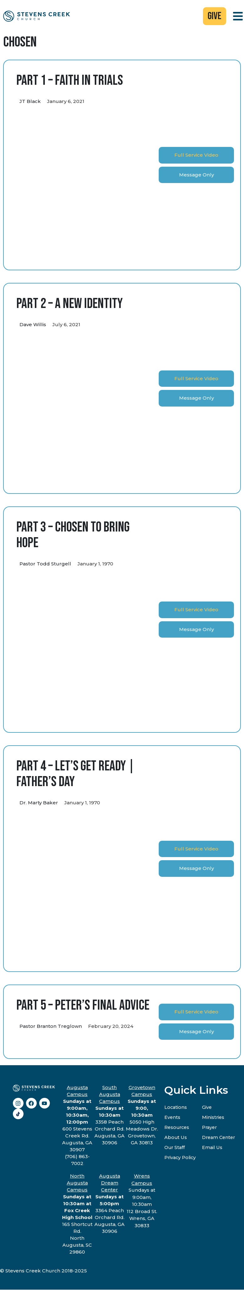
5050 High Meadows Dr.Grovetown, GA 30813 (142, 1115)
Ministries (215, 1118)
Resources (177, 1128)
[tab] (196, 155)
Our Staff (175, 1148)
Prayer (212, 1128)
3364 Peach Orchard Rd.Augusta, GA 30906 (109, 1204)
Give (209, 1108)
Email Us (214, 1148)
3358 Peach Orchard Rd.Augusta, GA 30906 (109, 1115)
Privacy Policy (180, 1158)
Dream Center (221, 1138)
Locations (176, 1108)
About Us (175, 1138)
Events (172, 1118)
